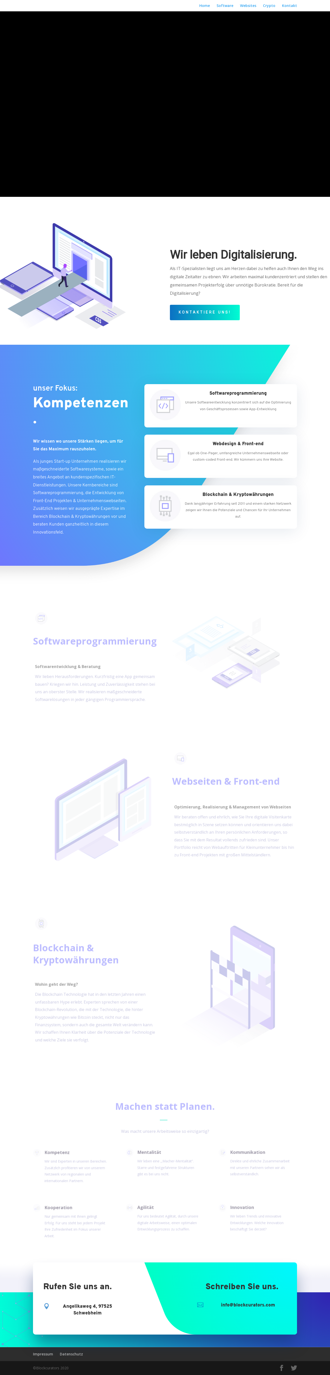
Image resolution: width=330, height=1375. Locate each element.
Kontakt (289, 6)
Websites (248, 6)
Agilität (144, 1208)
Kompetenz (56, 1153)
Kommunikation (246, 1152)
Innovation (240, 1208)
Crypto (269, 6)
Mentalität (148, 1152)
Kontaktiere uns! (205, 312)
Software (225, 6)
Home (204, 6)
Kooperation (57, 1208)
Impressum (43, 1354)
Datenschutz (71, 1354)
